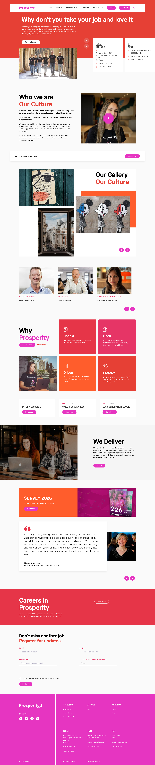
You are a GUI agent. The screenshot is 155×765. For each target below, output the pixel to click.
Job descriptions (68, 716)
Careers (114, 710)
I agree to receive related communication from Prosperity (39, 678)
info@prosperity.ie (69, 747)
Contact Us (98, 8)
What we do (67, 710)
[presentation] (34, 672)
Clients (59, 8)
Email (82, 648)
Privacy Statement (69, 761)
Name (21, 648)
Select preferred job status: (93, 659)
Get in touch (27, 345)
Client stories (67, 713)
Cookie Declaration (93, 761)
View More (102, 601)
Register (124, 8)
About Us (85, 8)
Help (88, 710)
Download (29, 412)
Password (23, 659)
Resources (72, 8)
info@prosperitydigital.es (95, 742)
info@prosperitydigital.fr (119, 742)
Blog (113, 713)
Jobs (50, 8)
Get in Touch (31, 42)
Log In (111, 8)
